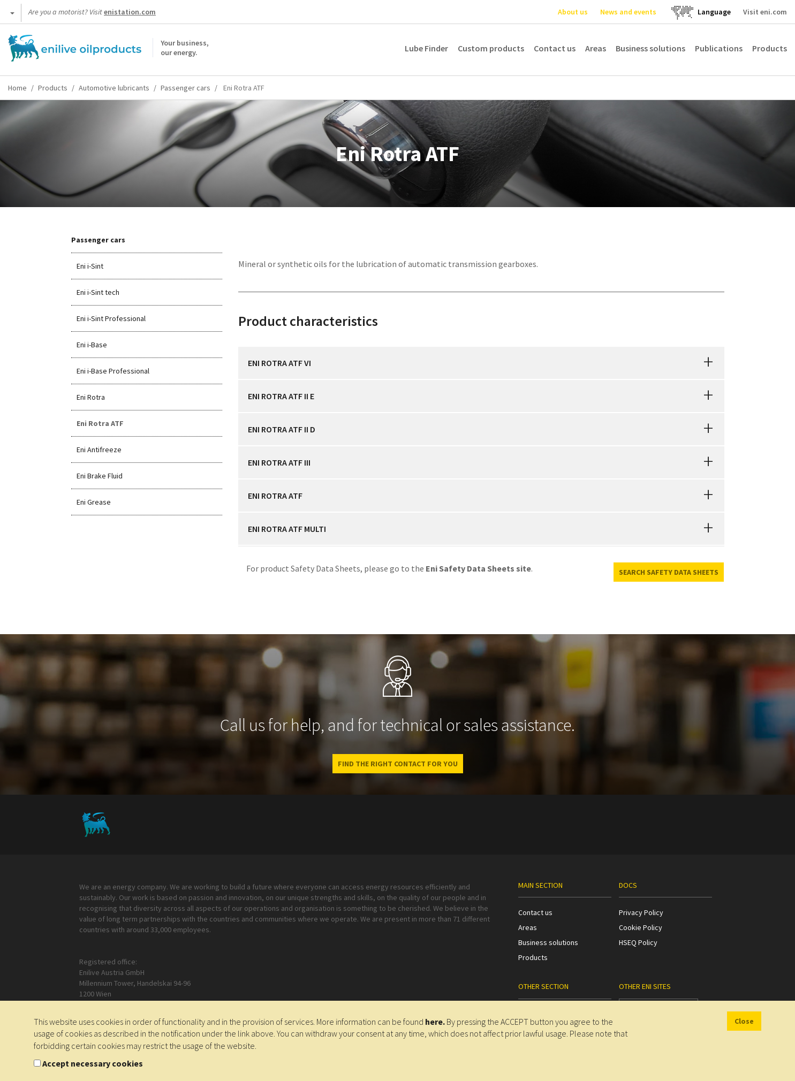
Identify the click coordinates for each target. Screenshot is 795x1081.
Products (769, 48)
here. (435, 1021)
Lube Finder (426, 48)
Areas (595, 48)
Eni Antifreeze (99, 449)
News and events (628, 12)
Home (17, 88)
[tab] (481, 363)
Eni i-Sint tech (98, 292)
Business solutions (650, 48)
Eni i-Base (92, 344)
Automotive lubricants (114, 88)
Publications (719, 48)
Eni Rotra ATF (100, 423)
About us (573, 12)
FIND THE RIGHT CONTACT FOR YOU (398, 763)
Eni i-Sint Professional (111, 318)
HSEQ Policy (638, 942)
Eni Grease (94, 502)
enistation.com (130, 12)
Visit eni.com (765, 12)
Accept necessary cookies (92, 1063)
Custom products (491, 48)
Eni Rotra (91, 397)
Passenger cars (185, 88)
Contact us (555, 48)
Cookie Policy (640, 927)
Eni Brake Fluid (100, 476)
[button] (708, 362)
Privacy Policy (641, 912)
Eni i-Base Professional (113, 371)
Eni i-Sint (90, 266)
